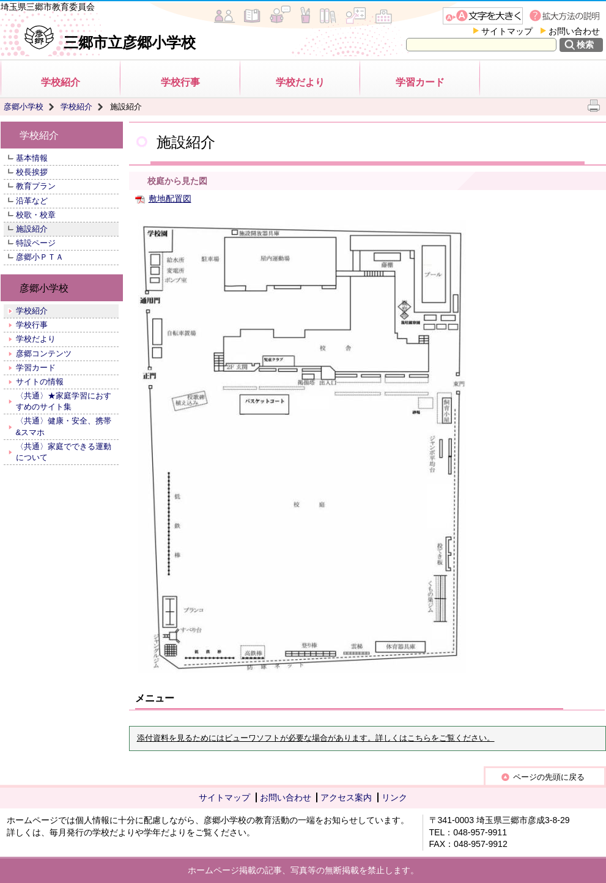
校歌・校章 (36, 214)
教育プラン (36, 186)
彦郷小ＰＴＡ (40, 257)
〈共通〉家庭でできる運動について (63, 452)
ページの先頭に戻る (549, 777)
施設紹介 (32, 228)
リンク (394, 797)
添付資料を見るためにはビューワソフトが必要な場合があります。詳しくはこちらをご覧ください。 (316, 738)
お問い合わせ (574, 31)
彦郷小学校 (23, 106)
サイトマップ (507, 31)
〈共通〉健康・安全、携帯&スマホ (63, 426)
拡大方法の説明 (566, 15)
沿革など (32, 200)
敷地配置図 (170, 198)
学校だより (300, 82)
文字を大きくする (483, 15)
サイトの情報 (40, 381)
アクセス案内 (346, 797)
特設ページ (36, 242)
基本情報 (32, 158)
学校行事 (180, 82)
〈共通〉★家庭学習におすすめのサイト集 (63, 401)
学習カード (420, 82)
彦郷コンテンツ (44, 353)
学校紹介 (60, 82)
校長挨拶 (32, 172)
